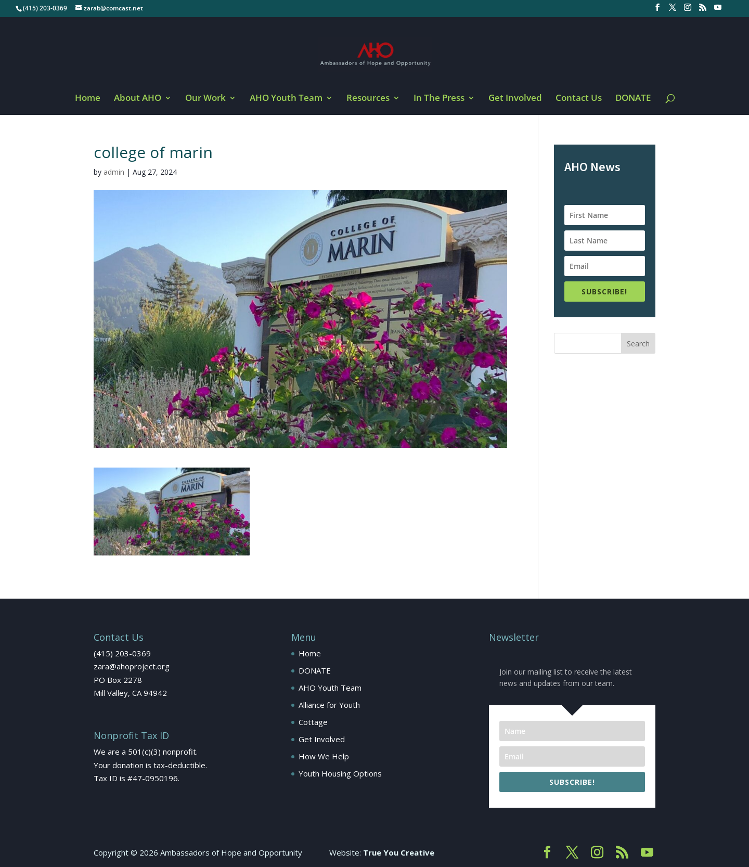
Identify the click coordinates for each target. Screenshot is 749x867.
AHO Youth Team (286, 98)
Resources (368, 98)
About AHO (137, 98)
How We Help (324, 756)
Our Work (205, 98)
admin (114, 172)
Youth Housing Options (340, 773)
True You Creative (398, 852)
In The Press (439, 98)
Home (87, 98)
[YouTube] (717, 10)
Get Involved (515, 98)
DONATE (633, 98)
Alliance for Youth (329, 705)
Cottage (313, 722)
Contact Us (579, 98)
